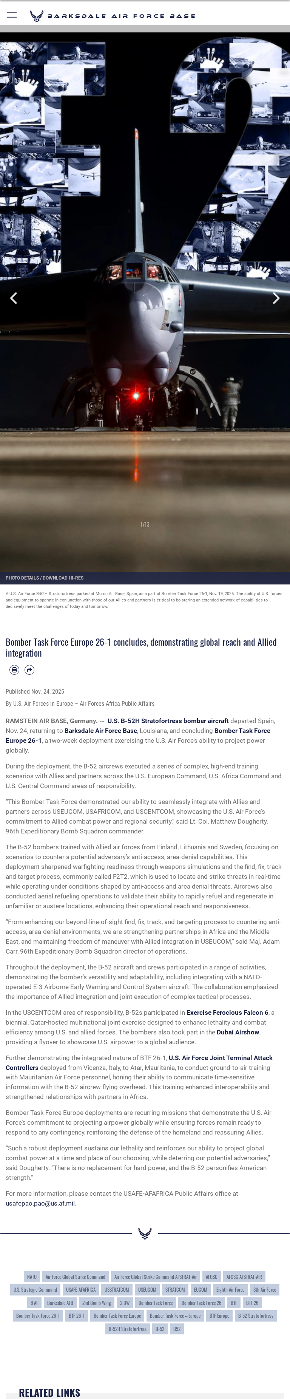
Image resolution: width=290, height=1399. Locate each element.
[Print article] (14, 670)
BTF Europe (219, 1315)
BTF (234, 1302)
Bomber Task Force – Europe (175, 1315)
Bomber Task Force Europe (117, 1315)
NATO (32, 1276)
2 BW (125, 1302)
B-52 (160, 1329)
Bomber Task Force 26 (202, 1302)
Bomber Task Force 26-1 (38, 1315)
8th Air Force (264, 1289)
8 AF (34, 1302)
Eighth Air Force (230, 1289)
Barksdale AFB (60, 1302)
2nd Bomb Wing (96, 1302)
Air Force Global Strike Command (75, 1276)
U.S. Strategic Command (35, 1289)
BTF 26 (252, 1302)
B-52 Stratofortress (255, 1315)
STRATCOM (175, 1289)
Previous (14, 298)
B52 (176, 1329)
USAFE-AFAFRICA (81, 1289)
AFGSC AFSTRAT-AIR (244, 1276)
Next (275, 298)
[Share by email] (29, 670)
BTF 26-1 (77, 1315)
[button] (12, 16)
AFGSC (212, 1276)
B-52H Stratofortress (128, 1329)
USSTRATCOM (117, 1289)
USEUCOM (147, 1289)
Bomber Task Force (156, 1302)
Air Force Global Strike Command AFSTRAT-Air (155, 1276)
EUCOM (200, 1289)
